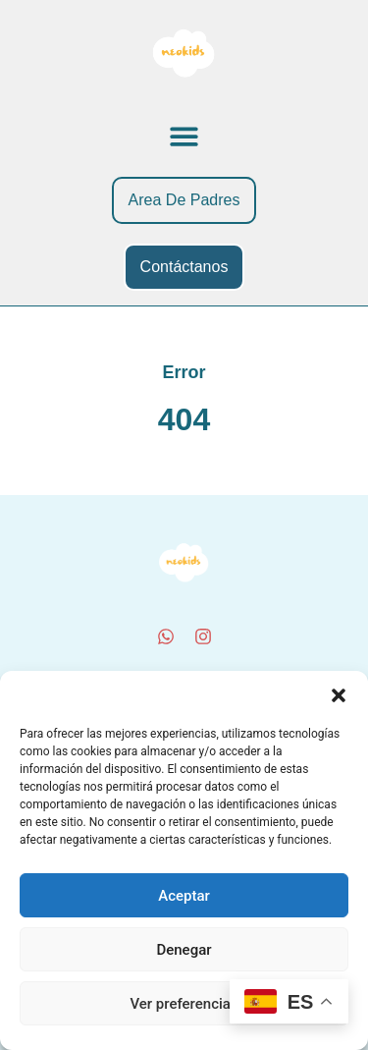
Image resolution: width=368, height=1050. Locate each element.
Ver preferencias (183, 1004)
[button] (338, 695)
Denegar (183, 950)
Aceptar (184, 896)
